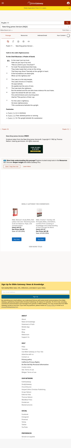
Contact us (25, 357)
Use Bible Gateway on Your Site (32, 352)
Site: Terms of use (28, 370)
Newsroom (25, 335)
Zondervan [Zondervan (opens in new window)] (25, 402)
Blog (23, 332)
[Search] (67, 23)
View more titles (35, 247)
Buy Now (17, 239)
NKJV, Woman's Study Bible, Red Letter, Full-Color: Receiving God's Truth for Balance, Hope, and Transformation (23, 222)
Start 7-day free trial (11, 166)
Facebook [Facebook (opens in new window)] (25, 414)
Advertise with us (28, 354)
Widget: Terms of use (29, 372)
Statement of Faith (28, 324)
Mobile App (25, 327)
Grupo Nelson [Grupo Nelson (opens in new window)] (26, 392)
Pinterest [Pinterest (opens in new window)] (25, 419)
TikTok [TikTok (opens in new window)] (24, 422)
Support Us (25, 337)
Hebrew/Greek (24, 35)
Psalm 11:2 (11, 113)
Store (23, 329)
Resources (13, 35)
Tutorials (25, 349)
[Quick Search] (32, 23)
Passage (4, 35)
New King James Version (15, 136)
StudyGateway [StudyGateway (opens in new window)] (27, 384)
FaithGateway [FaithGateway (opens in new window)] (26, 382)
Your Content (36, 35)
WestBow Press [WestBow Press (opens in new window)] (27, 400)
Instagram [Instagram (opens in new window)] (25, 417)
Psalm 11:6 (11, 116)
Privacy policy (27, 359)
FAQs (23, 347)
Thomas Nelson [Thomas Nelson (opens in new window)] (27, 397)
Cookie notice (26, 367)
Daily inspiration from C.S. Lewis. (35, 8)
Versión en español (28, 437)
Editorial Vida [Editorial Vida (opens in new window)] (26, 395)
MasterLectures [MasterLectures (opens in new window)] (27, 405)
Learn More (27, 166)
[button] (68, 3)
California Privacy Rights (31, 362)
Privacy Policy (51, 305)
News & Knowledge (28, 322)
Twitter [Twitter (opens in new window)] (24, 425)
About (24, 319)
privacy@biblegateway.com (9, 307)
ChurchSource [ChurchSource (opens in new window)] (26, 387)
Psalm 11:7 (11, 118)
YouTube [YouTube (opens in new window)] (25, 427)
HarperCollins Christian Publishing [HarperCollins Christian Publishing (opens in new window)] (33, 389)
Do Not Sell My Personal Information (35, 365)
